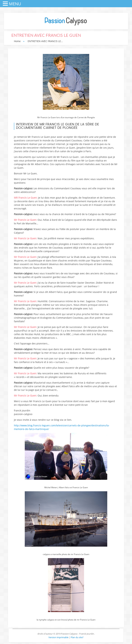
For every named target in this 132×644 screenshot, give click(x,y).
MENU (15, 4)
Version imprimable (58, 637)
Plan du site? (77, 637)
